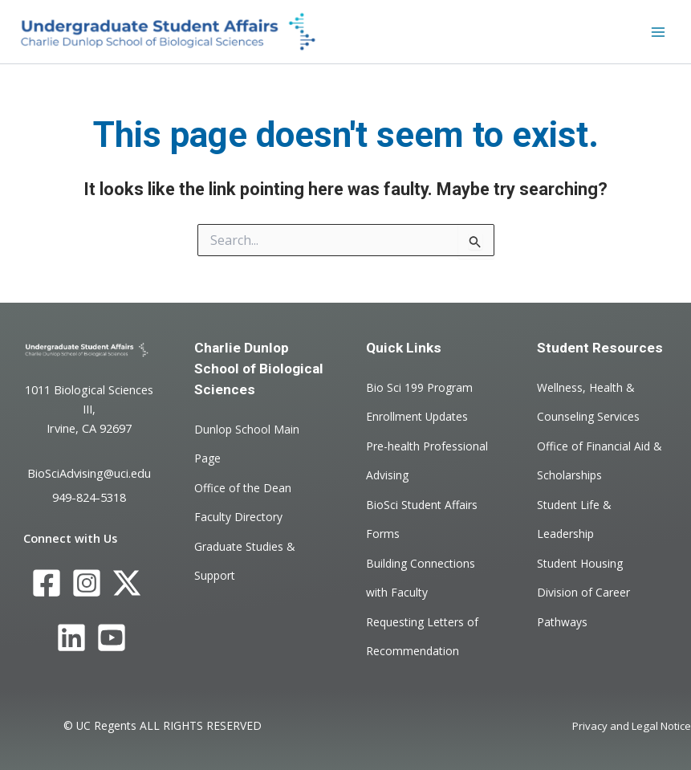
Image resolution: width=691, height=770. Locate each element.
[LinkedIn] (71, 638)
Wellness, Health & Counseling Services (588, 402)
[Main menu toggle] (658, 32)
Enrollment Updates (417, 416)
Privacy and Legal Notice (631, 726)
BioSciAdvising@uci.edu (89, 473)
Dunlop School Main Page (246, 444)
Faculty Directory (238, 516)
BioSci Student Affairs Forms (422, 518)
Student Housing (580, 562)
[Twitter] (127, 583)
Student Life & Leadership (574, 518)
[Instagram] (86, 583)
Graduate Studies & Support (244, 560)
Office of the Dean (242, 487)
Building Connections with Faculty (420, 577)
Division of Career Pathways (583, 607)
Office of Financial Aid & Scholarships (599, 460)
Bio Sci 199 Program (419, 387)
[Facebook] (46, 583)
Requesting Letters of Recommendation (422, 635)
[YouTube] (111, 638)
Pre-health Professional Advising (427, 460)
